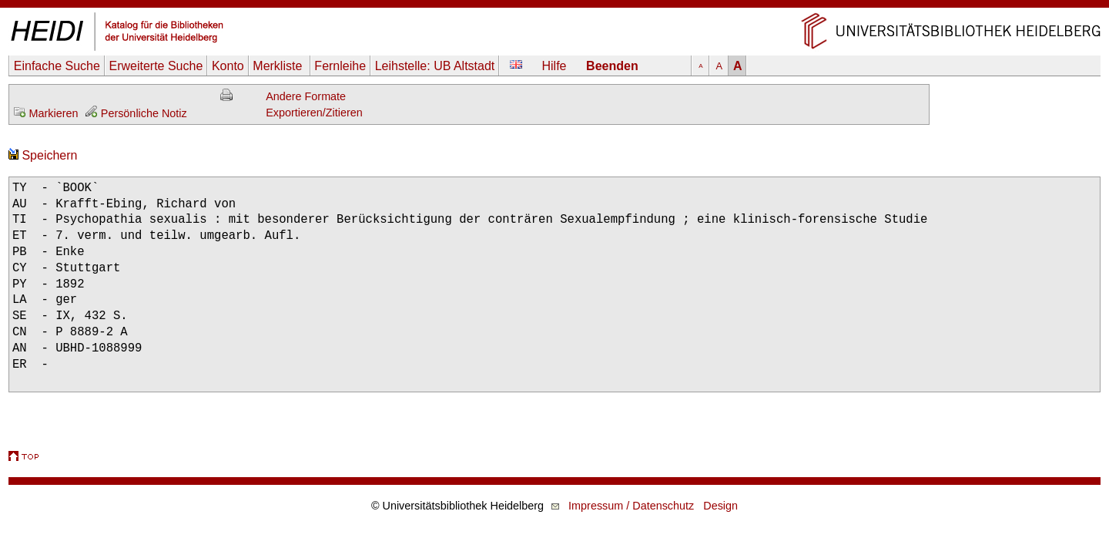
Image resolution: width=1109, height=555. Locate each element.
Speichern (43, 155)
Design (720, 506)
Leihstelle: (435, 65)
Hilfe (554, 65)
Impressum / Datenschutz (631, 506)
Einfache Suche (57, 65)
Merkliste (279, 65)
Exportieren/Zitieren (314, 112)
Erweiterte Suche (156, 65)
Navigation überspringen (555, 7)
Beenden (612, 65)
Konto (228, 65)
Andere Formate (306, 96)
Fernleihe (340, 65)
